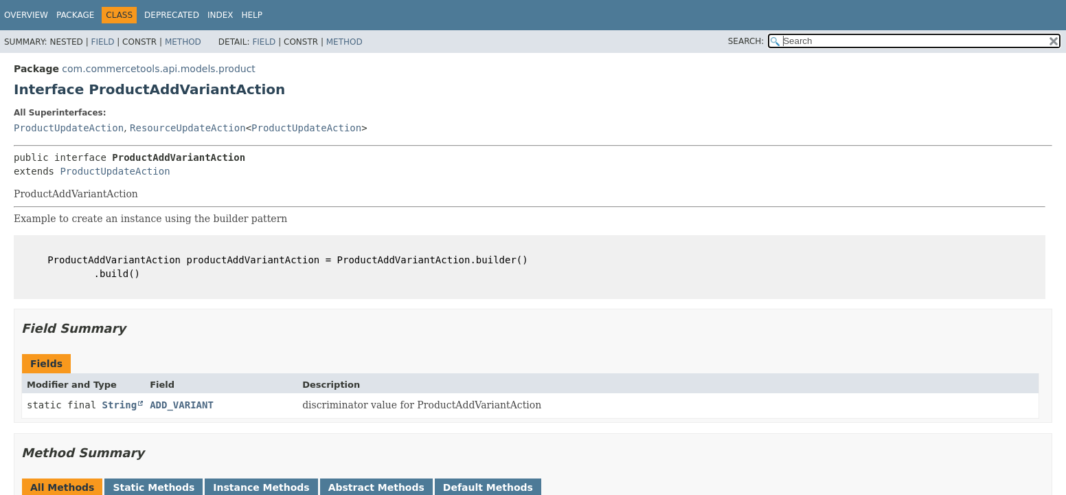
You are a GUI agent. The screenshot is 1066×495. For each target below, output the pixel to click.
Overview (26, 15)
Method (183, 42)
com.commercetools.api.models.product (159, 68)
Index (220, 15)
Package (75, 15)
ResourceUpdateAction (188, 127)
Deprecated (171, 15)
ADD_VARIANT (182, 404)
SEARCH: (746, 41)
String (119, 404)
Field (102, 42)
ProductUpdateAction (69, 127)
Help (251, 15)
